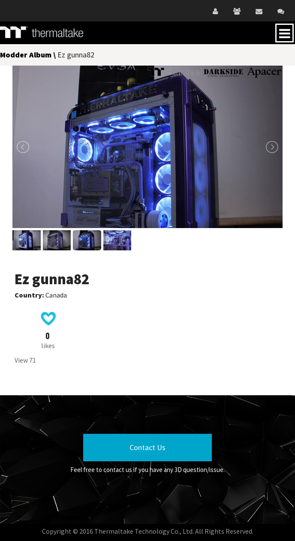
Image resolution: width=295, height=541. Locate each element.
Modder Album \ (28, 55)
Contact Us (147, 447)
